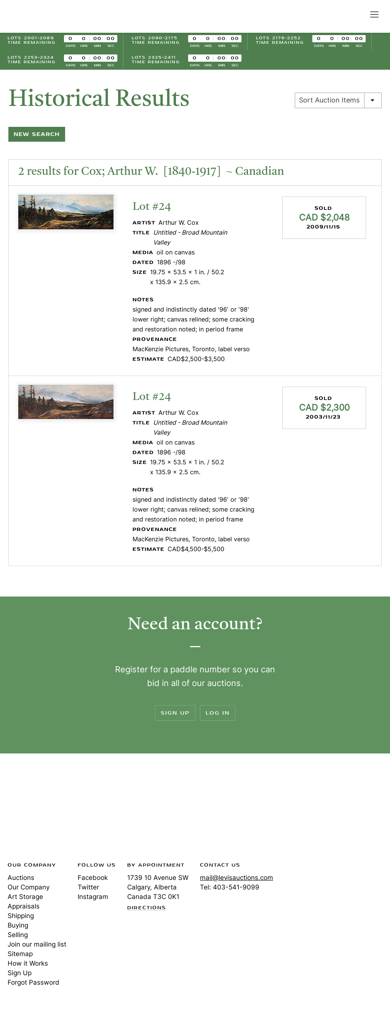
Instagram (93, 896)
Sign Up (175, 713)
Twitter (88, 887)
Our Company (29, 887)
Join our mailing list (37, 944)
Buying (18, 925)
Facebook (93, 877)
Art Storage (25, 896)
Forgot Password (33, 982)
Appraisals (24, 906)
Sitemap (20, 954)
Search (358, 14)
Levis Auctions (34, 16)
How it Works (28, 963)
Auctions (21, 877)
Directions (146, 908)
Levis (32, 809)
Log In (218, 713)
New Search (37, 134)
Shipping (21, 916)
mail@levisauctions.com (236, 877)
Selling (18, 935)
